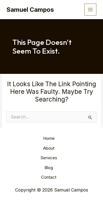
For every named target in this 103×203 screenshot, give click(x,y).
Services (49, 157)
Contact (48, 177)
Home (49, 138)
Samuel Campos (30, 9)
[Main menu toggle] (90, 10)
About (48, 148)
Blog (48, 167)
